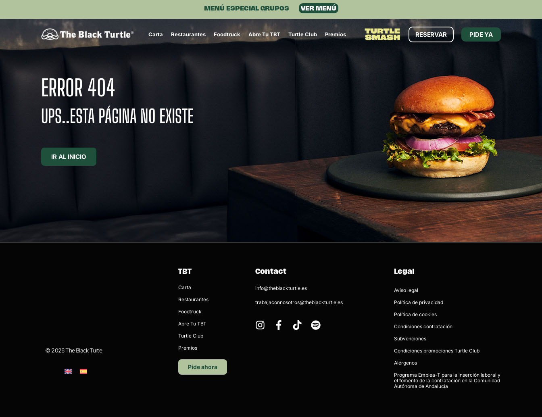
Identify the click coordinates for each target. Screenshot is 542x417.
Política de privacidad (418, 302)
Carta (155, 34)
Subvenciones (410, 339)
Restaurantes (188, 34)
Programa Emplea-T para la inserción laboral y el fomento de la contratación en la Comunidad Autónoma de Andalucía (447, 380)
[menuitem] (68, 330)
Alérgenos (405, 363)
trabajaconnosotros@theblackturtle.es (299, 302)
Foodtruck (227, 34)
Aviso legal (406, 290)
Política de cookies (415, 314)
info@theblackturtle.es (281, 288)
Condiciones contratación (423, 326)
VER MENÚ (318, 8)
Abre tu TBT (264, 34)
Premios (335, 34)
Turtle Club (302, 34)
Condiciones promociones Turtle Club (436, 351)
